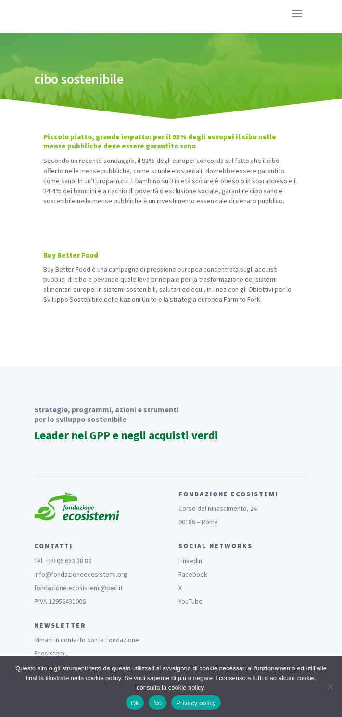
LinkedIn (190, 560)
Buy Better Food (70, 255)
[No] (330, 687)
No (157, 702)
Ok (135, 702)
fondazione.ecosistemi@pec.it (78, 587)
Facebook (192, 574)
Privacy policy (196, 702)
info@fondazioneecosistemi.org (80, 574)
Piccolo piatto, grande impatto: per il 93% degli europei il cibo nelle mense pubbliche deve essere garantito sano (159, 141)
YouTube (190, 601)
